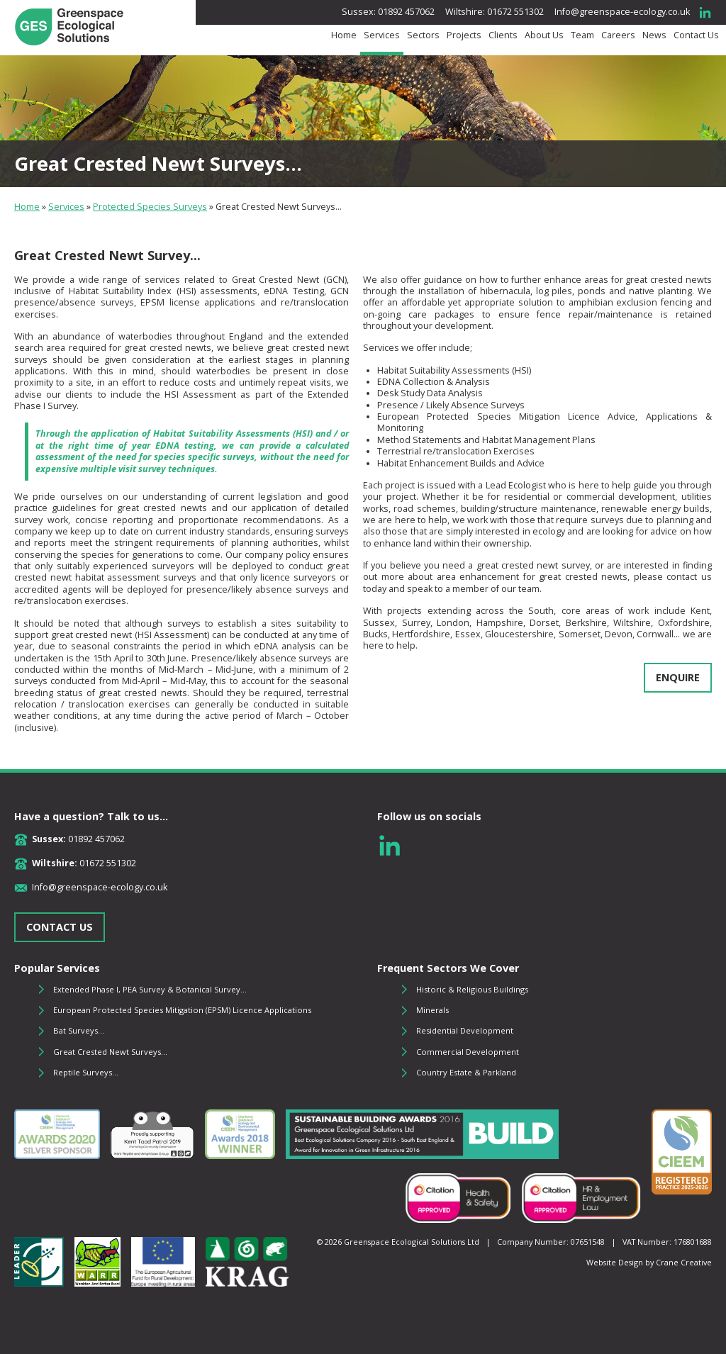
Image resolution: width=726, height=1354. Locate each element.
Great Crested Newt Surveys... (110, 1051)
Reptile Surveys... (85, 1072)
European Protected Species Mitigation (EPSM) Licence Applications (182, 1010)
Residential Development (464, 1030)
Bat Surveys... (78, 1030)
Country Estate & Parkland (466, 1072)
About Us (544, 35)
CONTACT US (59, 927)
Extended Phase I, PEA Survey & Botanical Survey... (150, 989)
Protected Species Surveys (150, 207)
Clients (503, 35)
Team (582, 35)
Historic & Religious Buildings (472, 989)
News (654, 35)
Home (344, 35)
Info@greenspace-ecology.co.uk (622, 12)
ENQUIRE (678, 677)
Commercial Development (467, 1051)
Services (382, 35)
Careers (618, 35)
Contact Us (696, 35)
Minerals (432, 1010)
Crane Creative (684, 1262)
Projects (464, 35)
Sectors (423, 35)
